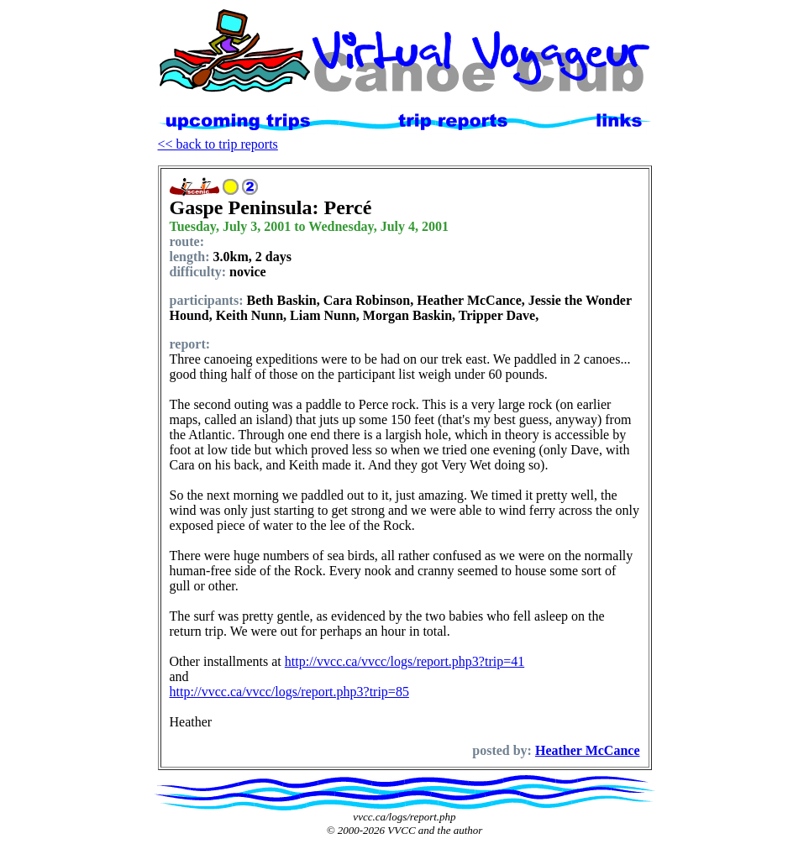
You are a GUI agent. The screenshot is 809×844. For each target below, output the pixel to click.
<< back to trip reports (218, 144)
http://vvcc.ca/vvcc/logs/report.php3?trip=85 (289, 691)
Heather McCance (587, 750)
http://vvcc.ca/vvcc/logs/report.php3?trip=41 (404, 661)
